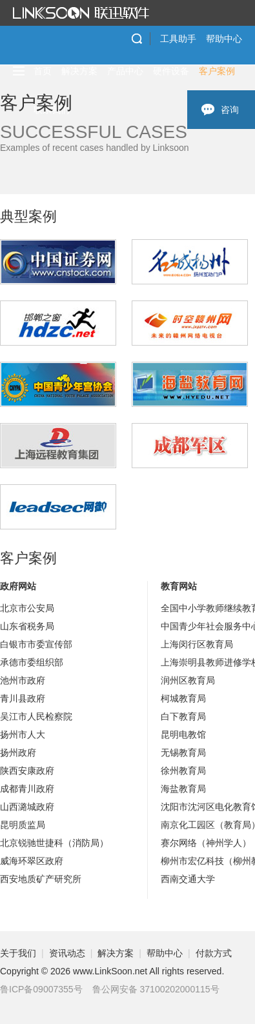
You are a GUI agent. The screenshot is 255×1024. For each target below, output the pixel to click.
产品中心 (125, 71)
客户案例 (217, 71)
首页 (43, 71)
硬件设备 (171, 71)
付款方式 (214, 953)
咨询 (230, 109)
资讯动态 (67, 953)
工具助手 (178, 39)
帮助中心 (224, 39)
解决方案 (79, 71)
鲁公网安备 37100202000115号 (155, 989)
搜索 (137, 38)
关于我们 (18, 953)
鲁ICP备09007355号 (41, 989)
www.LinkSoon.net (110, 971)
